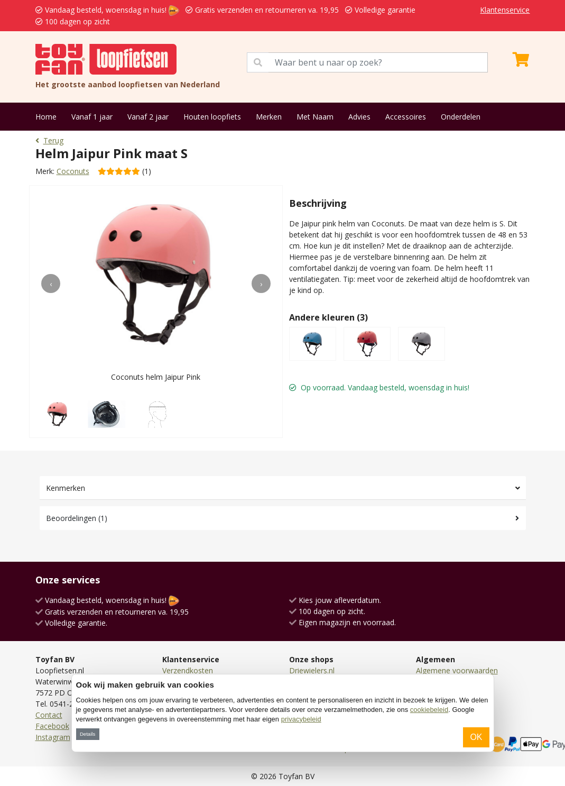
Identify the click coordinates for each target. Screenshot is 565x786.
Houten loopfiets (212, 117)
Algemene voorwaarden (457, 670)
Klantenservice (505, 10)
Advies (359, 117)
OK (476, 737)
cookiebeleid (429, 710)
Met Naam (315, 117)
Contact (48, 715)
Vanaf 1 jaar (92, 117)
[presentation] (50, 283)
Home (46, 117)
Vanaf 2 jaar (148, 117)
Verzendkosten (187, 670)
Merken (269, 117)
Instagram (52, 737)
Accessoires (405, 117)
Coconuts (73, 171)
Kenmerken (65, 488)
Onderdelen (460, 117)
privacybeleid (301, 719)
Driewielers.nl (312, 670)
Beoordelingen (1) (76, 518)
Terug (49, 140)
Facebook (52, 726)
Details (87, 734)
